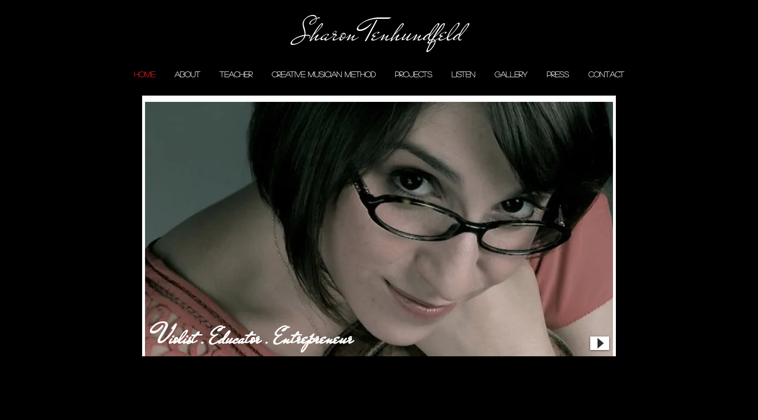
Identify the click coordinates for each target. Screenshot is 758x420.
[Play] (599, 343)
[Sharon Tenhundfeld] (379, 33)
